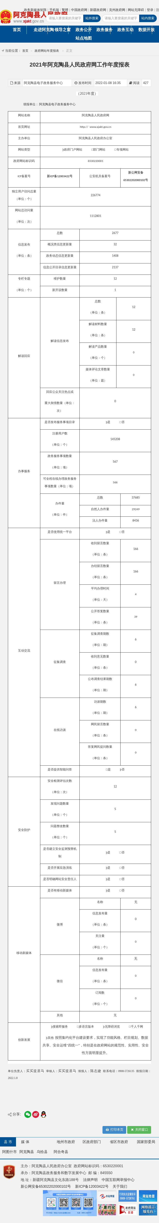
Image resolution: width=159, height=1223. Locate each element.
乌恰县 (42, 1152)
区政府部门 (92, 1142)
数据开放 (145, 29)
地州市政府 (66, 1142)
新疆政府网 (98, 10)
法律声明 (90, 1180)
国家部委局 (146, 1142)
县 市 (8, 1142)
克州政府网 (117, 10)
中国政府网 (79, 10)
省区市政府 (119, 1142)
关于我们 (120, 1186)
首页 (17, 29)
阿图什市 (9, 1152)
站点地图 (83, 38)
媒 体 (25, 1142)
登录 (150, 10)
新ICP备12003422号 (92, 1186)
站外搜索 (91, 18)
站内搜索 (147, 18)
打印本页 (114, 1129)
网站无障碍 (136, 10)
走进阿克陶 (40, 29)
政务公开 (82, 29)
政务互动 (124, 29)
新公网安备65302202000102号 (46, 1186)
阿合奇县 (61, 1152)
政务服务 (103, 29)
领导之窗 (61, 29)
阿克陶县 (26, 1152)
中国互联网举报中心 (118, 1180)
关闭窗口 (139, 1129)
